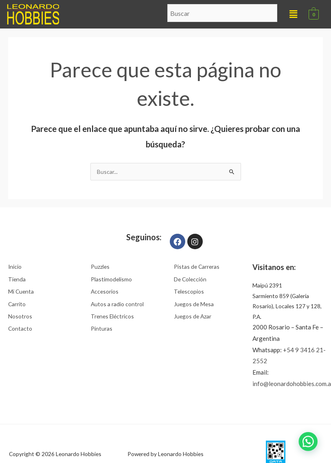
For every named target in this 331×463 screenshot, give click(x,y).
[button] (293, 14)
